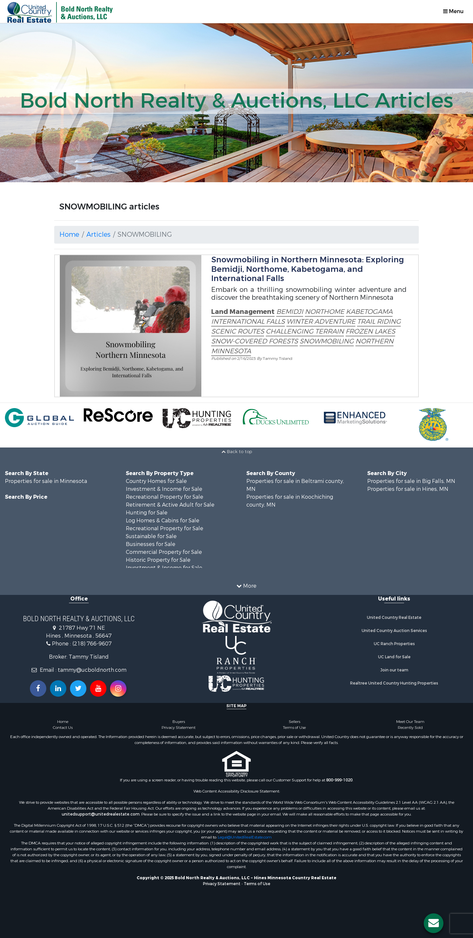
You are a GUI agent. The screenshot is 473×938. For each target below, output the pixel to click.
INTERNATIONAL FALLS (248, 321)
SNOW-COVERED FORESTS (254, 341)
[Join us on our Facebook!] (38, 688)
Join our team (394, 670)
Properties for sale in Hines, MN (407, 489)
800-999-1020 (339, 780)
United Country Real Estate (394, 617)
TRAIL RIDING (379, 321)
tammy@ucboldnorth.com (92, 669)
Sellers (294, 721)
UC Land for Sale (394, 657)
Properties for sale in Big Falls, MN (411, 481)
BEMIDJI (289, 311)
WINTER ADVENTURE (320, 321)
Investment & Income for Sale (164, 489)
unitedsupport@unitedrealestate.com (101, 814)
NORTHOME (324, 311)
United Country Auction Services (394, 630)
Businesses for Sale (150, 544)
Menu (453, 11)
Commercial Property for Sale (164, 552)
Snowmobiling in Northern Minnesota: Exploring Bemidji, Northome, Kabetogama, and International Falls (307, 269)
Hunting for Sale (147, 512)
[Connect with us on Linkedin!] (58, 688)
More (246, 585)
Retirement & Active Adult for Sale (170, 504)
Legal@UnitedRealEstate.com (245, 837)
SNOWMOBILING (327, 341)
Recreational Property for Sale (164, 496)
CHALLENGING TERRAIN (305, 331)
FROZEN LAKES (370, 331)
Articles (98, 234)
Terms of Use (294, 727)
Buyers (178, 721)
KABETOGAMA (369, 311)
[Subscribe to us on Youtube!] (98, 688)
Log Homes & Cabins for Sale (162, 520)
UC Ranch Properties (394, 643)
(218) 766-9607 (92, 643)
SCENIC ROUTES (237, 331)
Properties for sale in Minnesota (46, 481)
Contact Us (63, 727)
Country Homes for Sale (156, 481)
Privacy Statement (178, 727)
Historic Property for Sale (158, 559)
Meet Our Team (410, 721)
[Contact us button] (433, 923)
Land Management (243, 311)
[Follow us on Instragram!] (118, 688)
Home (69, 234)
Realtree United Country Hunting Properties (394, 683)
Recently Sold (410, 727)
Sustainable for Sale (151, 536)
